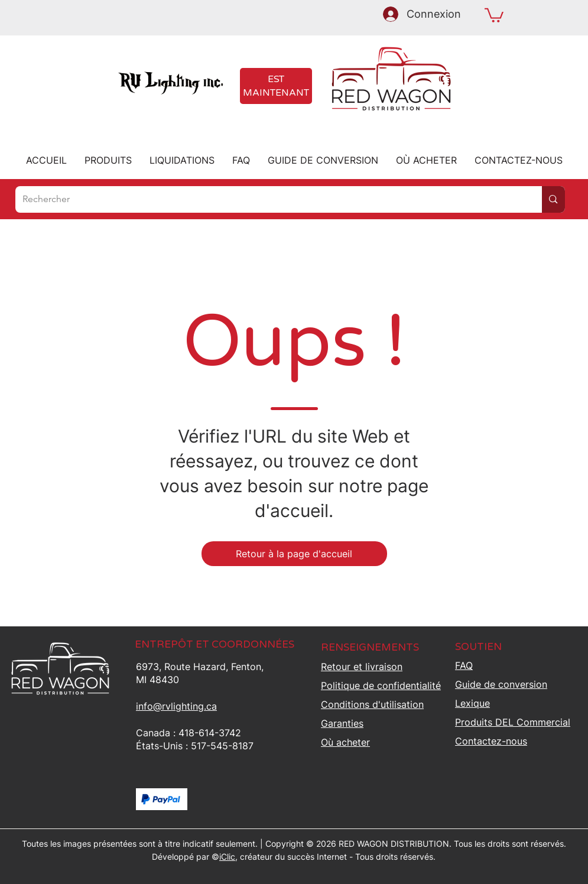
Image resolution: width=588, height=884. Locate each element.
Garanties (342, 723)
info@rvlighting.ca (176, 706)
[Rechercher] (270, 199)
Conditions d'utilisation (372, 704)
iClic (227, 857)
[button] (494, 14)
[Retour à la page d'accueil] (294, 553)
